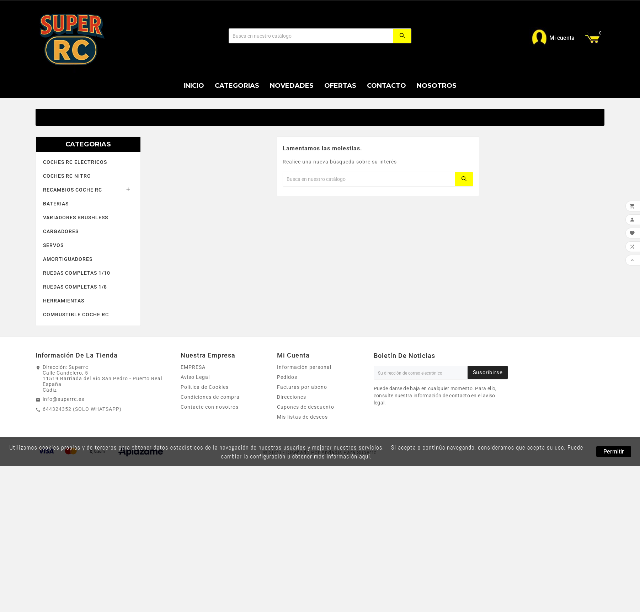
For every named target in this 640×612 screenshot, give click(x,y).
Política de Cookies (205, 387)
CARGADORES (61, 231)
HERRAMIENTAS (63, 301)
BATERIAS (56, 203)
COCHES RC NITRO (67, 176)
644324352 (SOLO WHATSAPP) (82, 409)
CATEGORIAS (88, 144)
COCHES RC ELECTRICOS (75, 162)
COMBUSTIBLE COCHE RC (76, 314)
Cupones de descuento (305, 407)
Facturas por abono (302, 387)
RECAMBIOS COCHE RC (72, 190)
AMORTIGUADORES (67, 259)
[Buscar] (311, 36)
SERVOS (53, 245)
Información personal (304, 367)
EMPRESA (193, 367)
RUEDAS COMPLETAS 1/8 (75, 287)
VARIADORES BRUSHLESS (75, 217)
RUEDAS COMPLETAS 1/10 (76, 273)
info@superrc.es (63, 399)
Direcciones (291, 397)
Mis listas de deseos (302, 417)
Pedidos (287, 377)
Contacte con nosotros (210, 407)
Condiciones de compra (210, 397)
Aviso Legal (195, 377)
